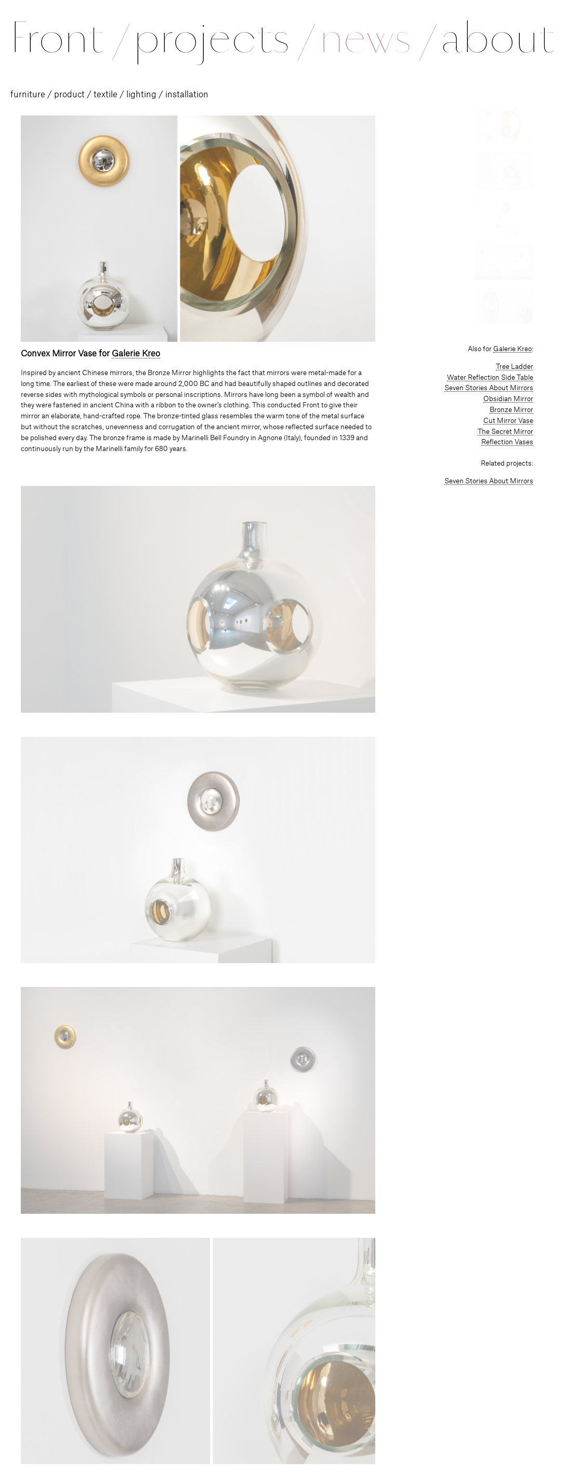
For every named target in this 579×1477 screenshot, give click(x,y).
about (497, 37)
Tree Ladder (514, 367)
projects (222, 37)
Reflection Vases (507, 442)
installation (186, 95)
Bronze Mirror (511, 410)
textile (105, 95)
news (376, 37)
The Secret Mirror (505, 432)
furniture (27, 95)
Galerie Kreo (136, 354)
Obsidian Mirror (508, 399)
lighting (141, 95)
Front (68, 37)
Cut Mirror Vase (508, 421)
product (69, 95)
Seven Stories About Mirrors (488, 388)
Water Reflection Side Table (490, 378)
